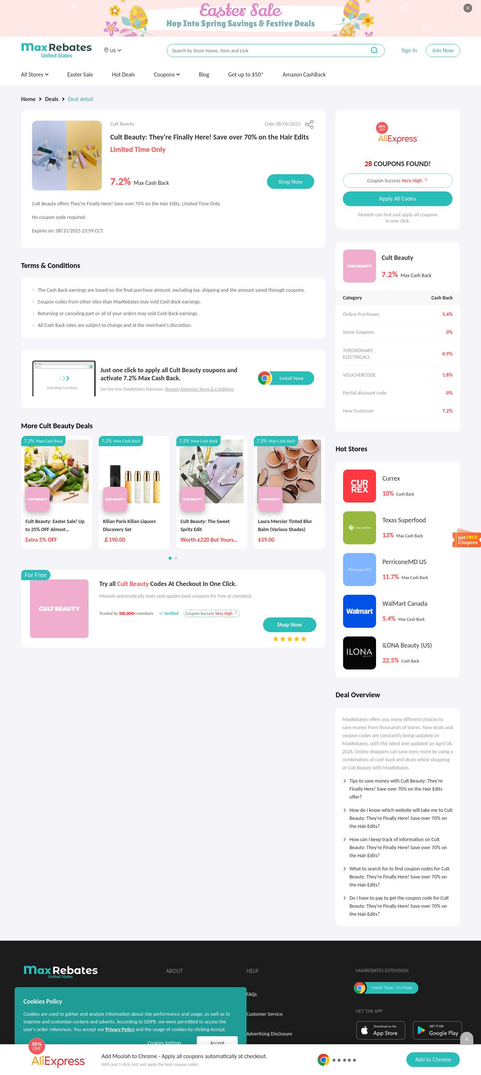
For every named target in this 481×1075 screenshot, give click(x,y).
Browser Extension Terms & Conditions (199, 389)
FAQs (252, 994)
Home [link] (28, 99)
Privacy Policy (119, 1029)
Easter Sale (80, 74)
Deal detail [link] (80, 99)
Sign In (409, 50)
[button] (112, 50)
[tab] (398, 786)
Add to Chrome (433, 1059)
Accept (217, 1043)
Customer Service (265, 1014)
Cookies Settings (164, 1043)
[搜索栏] (261, 51)
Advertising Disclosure (269, 1034)
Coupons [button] (167, 74)
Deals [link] (51, 99)
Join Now (443, 50)
